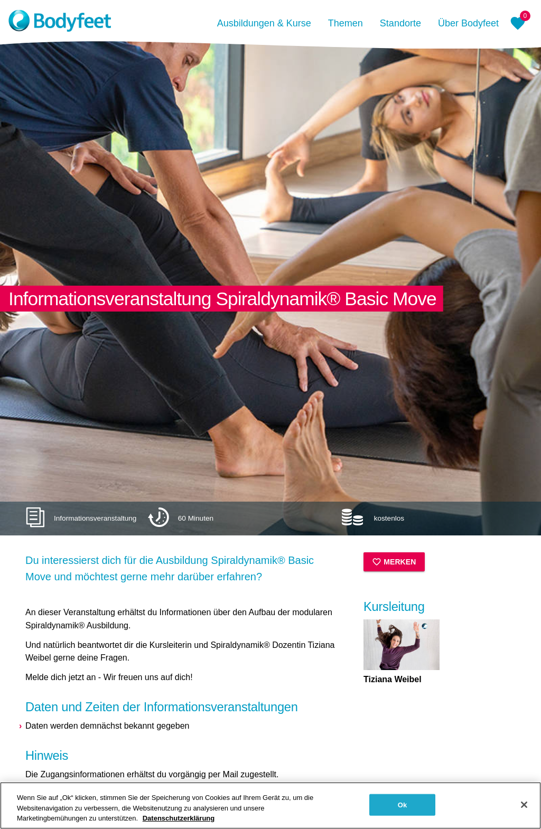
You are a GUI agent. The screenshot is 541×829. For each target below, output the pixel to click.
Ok (402, 809)
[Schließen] (524, 808)
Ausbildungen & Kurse (264, 23)
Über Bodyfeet (468, 23)
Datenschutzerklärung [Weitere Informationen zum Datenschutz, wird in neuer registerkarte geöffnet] (179, 822)
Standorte (400, 23)
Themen (345, 23)
